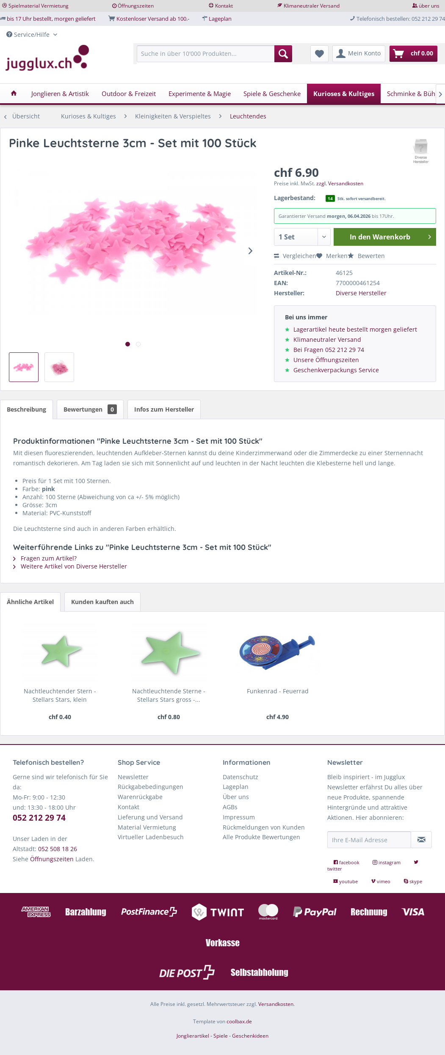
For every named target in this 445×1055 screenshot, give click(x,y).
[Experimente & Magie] (199, 93)
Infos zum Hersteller (164, 409)
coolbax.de (239, 1021)
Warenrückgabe (140, 797)
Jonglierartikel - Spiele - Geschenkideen (222, 1035)
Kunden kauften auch (102, 602)
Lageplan (220, 18)
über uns (429, 5)
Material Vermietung (147, 827)
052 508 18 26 (57, 849)
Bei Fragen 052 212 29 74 (328, 350)
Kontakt (224, 5)
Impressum (239, 817)
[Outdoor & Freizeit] (128, 93)
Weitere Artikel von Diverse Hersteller (70, 566)
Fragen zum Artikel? (45, 558)
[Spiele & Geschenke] (272, 93)
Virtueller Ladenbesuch (151, 837)
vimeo (381, 881)
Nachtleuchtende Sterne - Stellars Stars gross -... (168, 695)
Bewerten (366, 256)
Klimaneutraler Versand (312, 5)
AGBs (230, 807)
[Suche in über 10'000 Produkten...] (215, 53)
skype (413, 881)
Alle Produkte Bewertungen (261, 837)
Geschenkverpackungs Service (336, 370)
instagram (387, 862)
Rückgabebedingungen (150, 787)
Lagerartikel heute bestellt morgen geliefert (355, 329)
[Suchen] (283, 53)
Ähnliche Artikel (30, 602)
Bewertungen (90, 409)
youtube (346, 881)
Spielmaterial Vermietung (38, 5)
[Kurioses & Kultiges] (344, 93)
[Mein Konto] (358, 53)
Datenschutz (240, 777)
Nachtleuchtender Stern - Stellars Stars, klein (60, 695)
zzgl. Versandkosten (339, 183)
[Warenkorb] (413, 53)
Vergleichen (295, 256)
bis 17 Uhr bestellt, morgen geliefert (51, 18)
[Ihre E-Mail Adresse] (369, 839)
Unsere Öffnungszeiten (326, 360)
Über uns (236, 797)
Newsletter (133, 777)
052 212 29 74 (39, 817)
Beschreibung (26, 409)
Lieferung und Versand (150, 817)
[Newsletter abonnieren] (421, 839)
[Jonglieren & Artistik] (60, 93)
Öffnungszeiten (136, 5)
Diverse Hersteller (361, 293)
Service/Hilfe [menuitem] (28, 34)
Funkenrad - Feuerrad (278, 691)
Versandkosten (275, 1004)
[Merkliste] (319, 53)
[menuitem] (215, 57)
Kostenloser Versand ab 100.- (152, 18)
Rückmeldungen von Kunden (264, 827)
